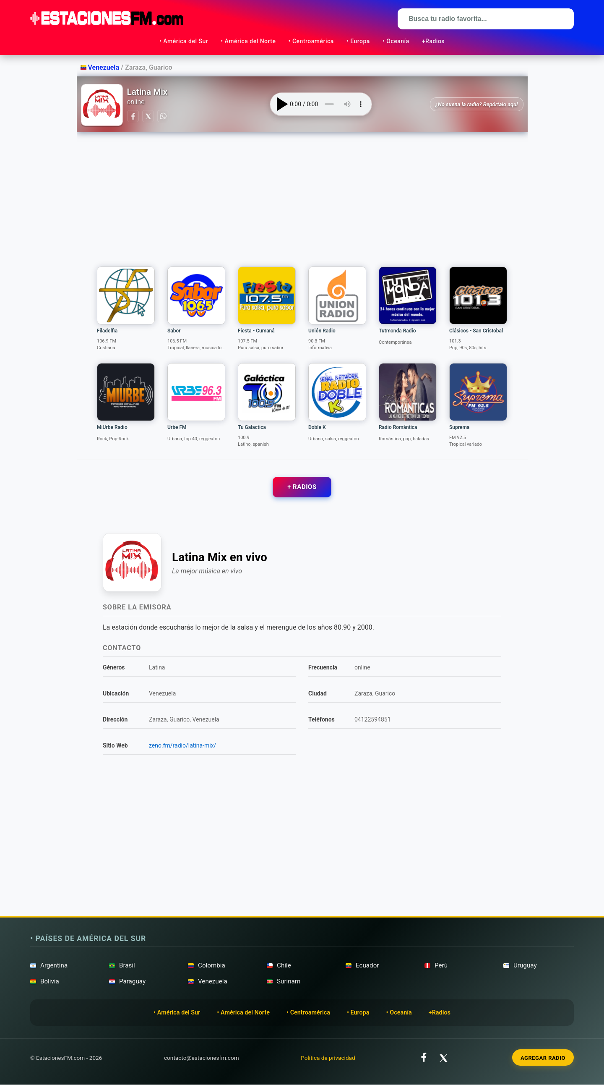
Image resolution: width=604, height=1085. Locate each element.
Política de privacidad (328, 1057)
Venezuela (101, 67)
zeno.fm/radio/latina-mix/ (182, 746)
